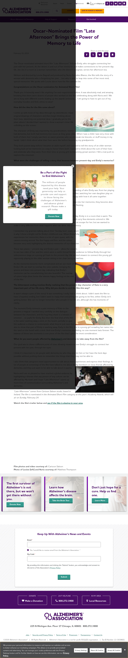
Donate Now (85, 347)
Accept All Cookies (114, 650)
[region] (64, 650)
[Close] (125, 650)
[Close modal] (110, 303)
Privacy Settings (81, 650)
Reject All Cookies (97, 650)
